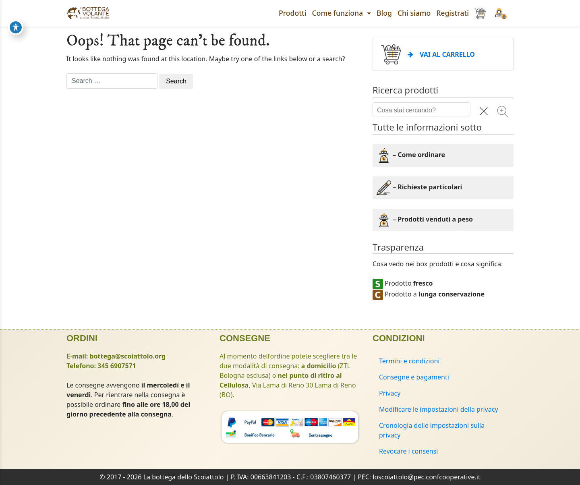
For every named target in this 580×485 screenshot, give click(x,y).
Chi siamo (414, 13)
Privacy (389, 393)
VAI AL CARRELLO (441, 54)
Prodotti (292, 13)
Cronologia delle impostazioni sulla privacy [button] (432, 430)
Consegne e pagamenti (414, 377)
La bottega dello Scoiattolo (183, 477)
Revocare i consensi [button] (408, 451)
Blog (384, 13)
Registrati (452, 13)
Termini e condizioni (409, 360)
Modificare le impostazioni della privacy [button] (438, 409)
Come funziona (338, 13)
